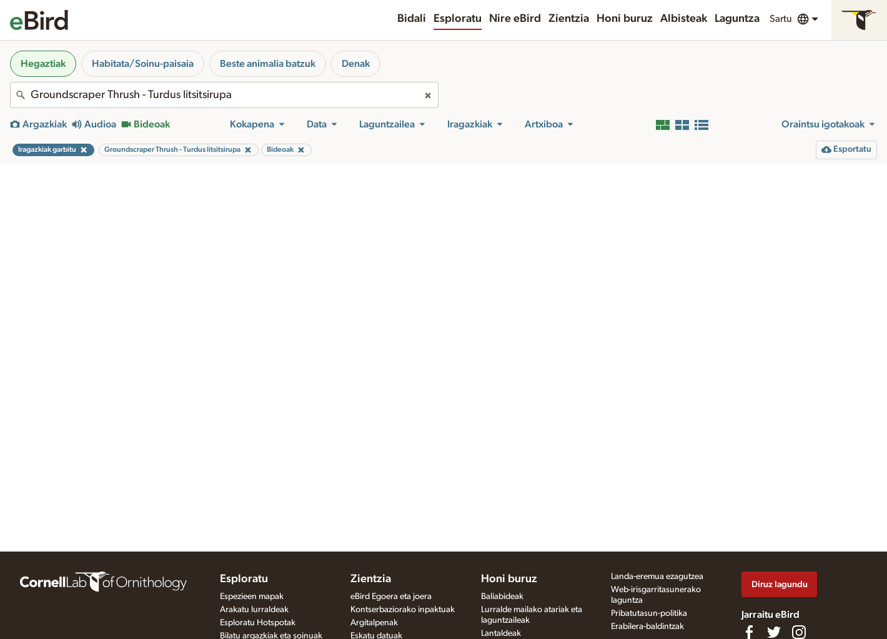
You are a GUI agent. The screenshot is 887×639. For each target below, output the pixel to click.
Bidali (411, 18)
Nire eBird (515, 18)
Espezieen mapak (252, 596)
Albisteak (683, 18)
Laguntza (737, 18)
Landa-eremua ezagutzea (657, 576)
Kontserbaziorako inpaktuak (402, 609)
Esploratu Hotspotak (257, 622)
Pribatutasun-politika (649, 613)
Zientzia (568, 18)
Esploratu (458, 18)
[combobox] (224, 94)
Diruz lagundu (779, 584)
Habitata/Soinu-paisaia (143, 64)
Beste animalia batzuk (267, 64)
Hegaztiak (43, 64)
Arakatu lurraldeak (254, 609)
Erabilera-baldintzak (647, 626)
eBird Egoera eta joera (391, 596)
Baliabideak (502, 596)
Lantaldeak (501, 633)
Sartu (781, 19)
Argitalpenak (374, 622)
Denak (356, 64)
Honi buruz (625, 18)
